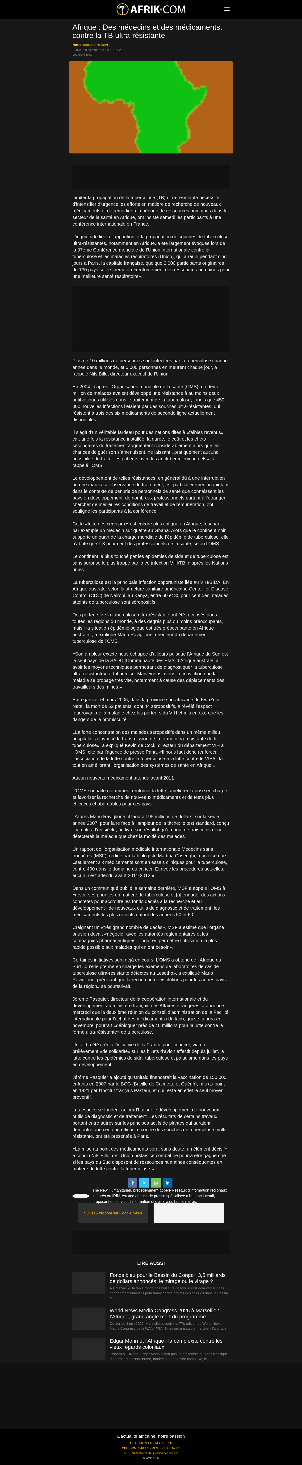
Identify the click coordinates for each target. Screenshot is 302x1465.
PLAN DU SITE (164, 1443)
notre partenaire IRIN (90, 45)
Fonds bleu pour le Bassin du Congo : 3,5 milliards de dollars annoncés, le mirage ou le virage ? (168, 1278)
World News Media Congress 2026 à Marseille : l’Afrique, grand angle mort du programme (164, 1314)
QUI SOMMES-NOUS (135, 1448)
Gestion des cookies (165, 1453)
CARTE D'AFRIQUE (140, 1443)
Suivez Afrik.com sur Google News (113, 1213)
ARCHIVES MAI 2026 (137, 1453)
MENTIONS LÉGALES (166, 1448)
